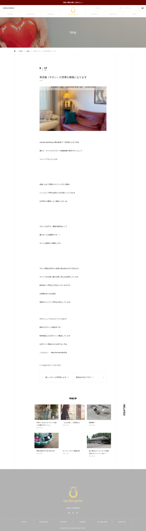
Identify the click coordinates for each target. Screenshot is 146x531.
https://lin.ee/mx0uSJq (59, 352)
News (41, 80)
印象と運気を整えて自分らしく (73, 2)
